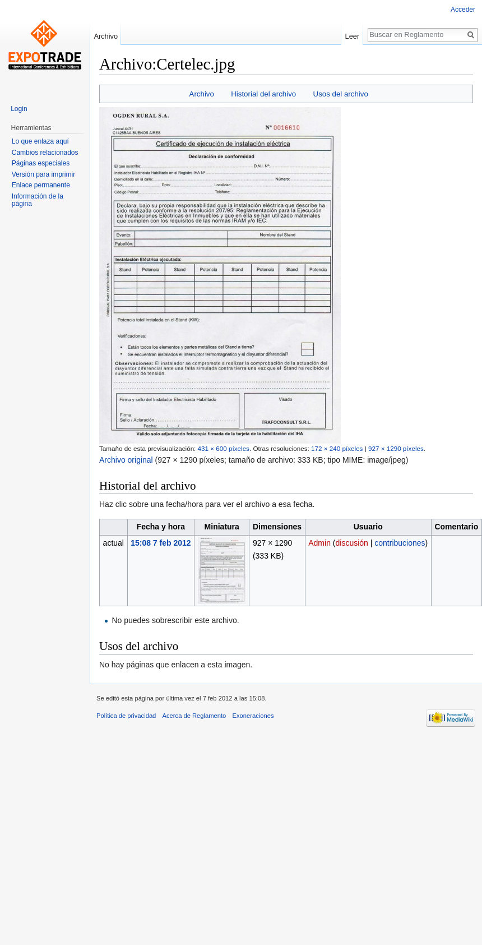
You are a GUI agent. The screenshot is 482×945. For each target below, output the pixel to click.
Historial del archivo (263, 94)
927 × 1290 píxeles (396, 448)
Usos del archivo (340, 94)
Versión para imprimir (43, 174)
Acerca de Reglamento (194, 715)
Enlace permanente (41, 185)
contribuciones (399, 542)
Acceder (463, 9)
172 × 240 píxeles (337, 448)
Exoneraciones (253, 715)
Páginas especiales (40, 163)
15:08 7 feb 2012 (161, 542)
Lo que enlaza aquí (40, 141)
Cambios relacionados (45, 152)
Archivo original (126, 459)
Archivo (201, 94)
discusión (352, 542)
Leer (352, 36)
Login (19, 109)
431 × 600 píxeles (223, 448)
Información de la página (37, 200)
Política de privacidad (126, 715)
